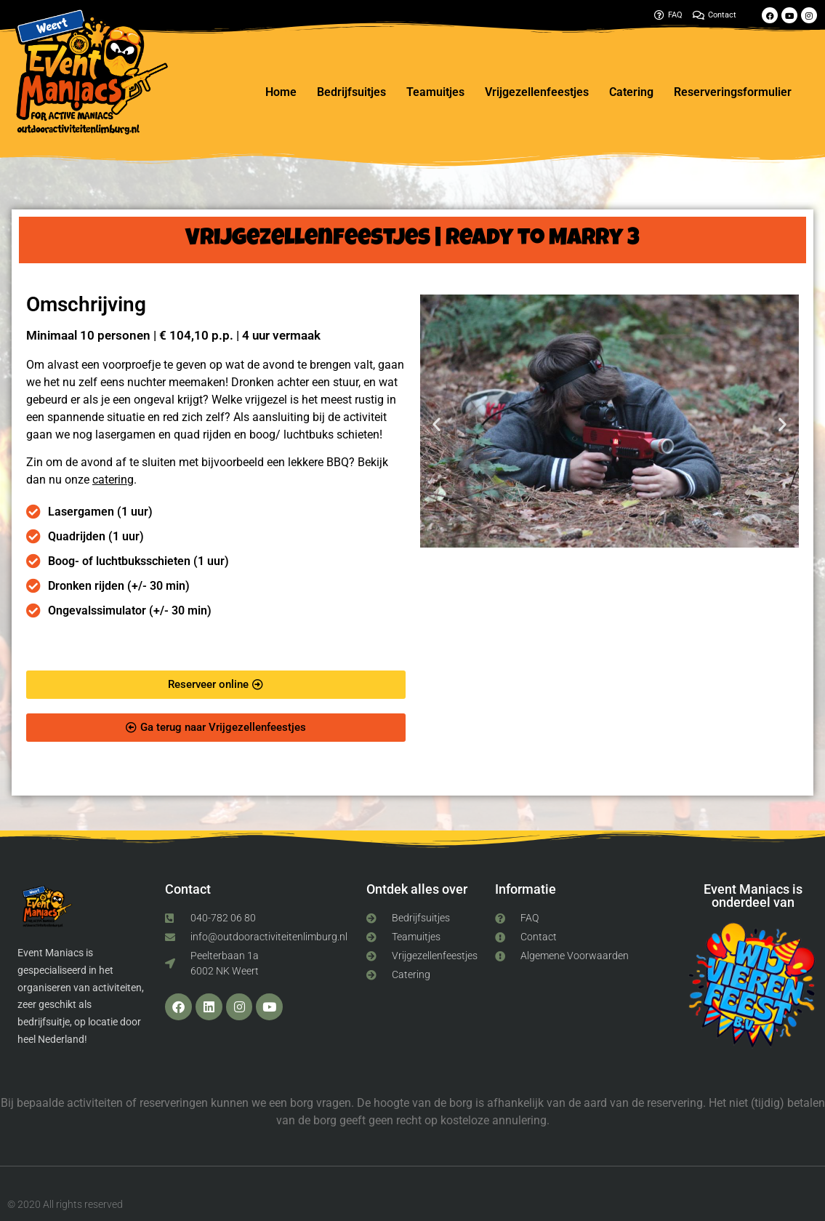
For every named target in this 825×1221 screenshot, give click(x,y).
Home (281, 92)
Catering (631, 92)
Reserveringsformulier (733, 92)
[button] (436, 424)
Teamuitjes (435, 92)
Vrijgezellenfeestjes (537, 92)
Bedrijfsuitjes (351, 92)
